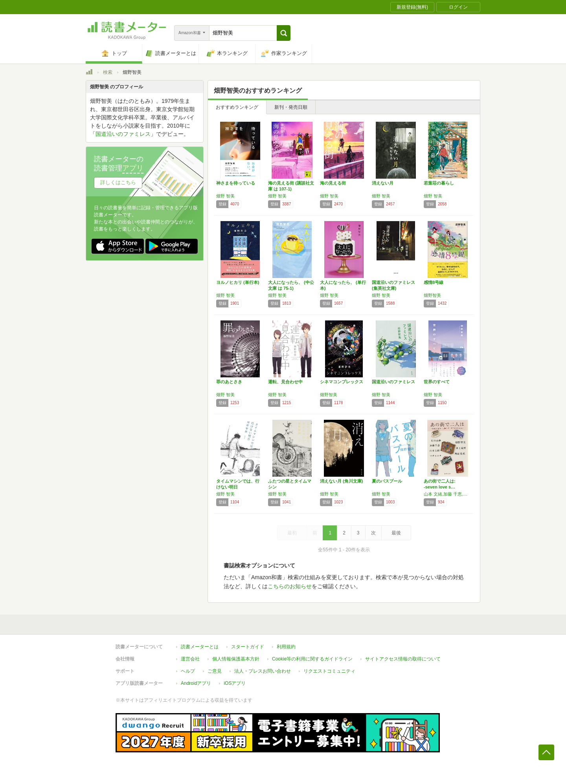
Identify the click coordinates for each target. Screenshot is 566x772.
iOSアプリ (235, 683)
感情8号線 (433, 282)
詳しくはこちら (118, 182)
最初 (292, 533)
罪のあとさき (229, 381)
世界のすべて (437, 381)
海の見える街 (333, 183)
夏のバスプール (387, 481)
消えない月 (382, 183)
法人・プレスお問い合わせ (262, 671)
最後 (396, 533)
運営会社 (190, 659)
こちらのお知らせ (290, 586)
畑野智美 (432, 295)
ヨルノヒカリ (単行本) (237, 282)
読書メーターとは (200, 646)
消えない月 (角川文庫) (341, 481)
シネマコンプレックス (341, 381)
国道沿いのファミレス (393, 381)
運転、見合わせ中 (285, 381)
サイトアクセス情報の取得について (403, 659)
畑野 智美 (225, 196)
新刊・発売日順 (290, 107)
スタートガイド (247, 646)
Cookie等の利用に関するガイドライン (312, 659)
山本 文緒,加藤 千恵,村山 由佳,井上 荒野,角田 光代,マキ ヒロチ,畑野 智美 (448, 494)
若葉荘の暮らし (439, 183)
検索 (107, 72)
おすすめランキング (237, 107)
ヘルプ (188, 671)
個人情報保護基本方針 (235, 659)
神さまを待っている (235, 183)
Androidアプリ (196, 683)
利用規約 (286, 646)
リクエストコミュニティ (329, 671)
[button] (283, 33)
